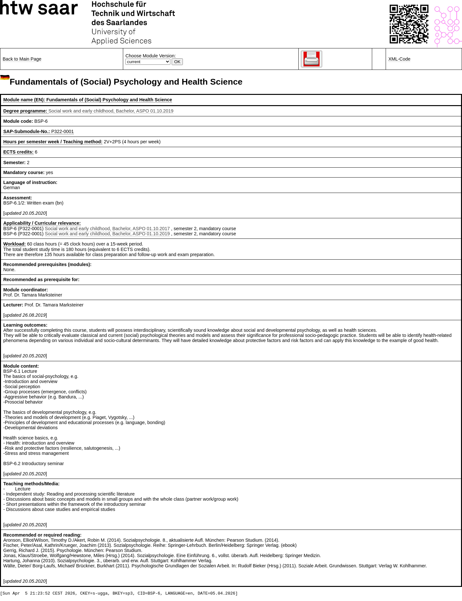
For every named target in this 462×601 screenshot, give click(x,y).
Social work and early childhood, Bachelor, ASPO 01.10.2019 (111, 110)
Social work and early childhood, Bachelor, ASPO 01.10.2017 (107, 228)
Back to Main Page (22, 59)
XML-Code (399, 59)
